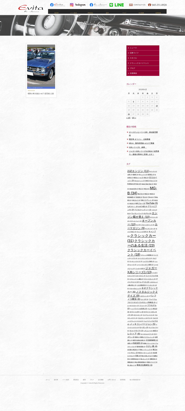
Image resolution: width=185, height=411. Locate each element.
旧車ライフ (134, 57)
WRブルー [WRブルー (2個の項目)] (140, 207)
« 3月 (128, 122)
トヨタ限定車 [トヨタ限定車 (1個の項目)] (142, 288)
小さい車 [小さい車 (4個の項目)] (151, 350)
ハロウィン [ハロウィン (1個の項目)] (144, 299)
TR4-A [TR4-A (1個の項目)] (151, 200)
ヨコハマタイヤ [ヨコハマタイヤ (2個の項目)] (136, 334)
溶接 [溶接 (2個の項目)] (138, 359)
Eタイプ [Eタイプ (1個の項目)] (153, 184)
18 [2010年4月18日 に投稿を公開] (157, 109)
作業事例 (133, 77)
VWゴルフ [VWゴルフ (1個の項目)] (136, 204)
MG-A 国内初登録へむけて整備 (141, 147)
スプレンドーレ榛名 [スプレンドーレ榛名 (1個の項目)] (136, 282)
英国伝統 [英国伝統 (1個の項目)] (131, 365)
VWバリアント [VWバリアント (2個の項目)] (147, 204)
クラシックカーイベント (139, 67)
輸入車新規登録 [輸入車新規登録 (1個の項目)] (141, 365)
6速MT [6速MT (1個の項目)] (135, 178)
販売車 (56, 383)
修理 (84, 383)
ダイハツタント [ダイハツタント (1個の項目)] (150, 282)
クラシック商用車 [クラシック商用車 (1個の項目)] (147, 258)
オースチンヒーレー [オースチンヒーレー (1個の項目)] (134, 224)
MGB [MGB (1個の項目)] (152, 197)
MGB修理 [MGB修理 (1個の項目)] (131, 200)
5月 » (134, 122)
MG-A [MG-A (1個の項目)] (146, 192)
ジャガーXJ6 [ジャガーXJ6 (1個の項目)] (140, 272)
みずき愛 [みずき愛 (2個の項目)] (142, 210)
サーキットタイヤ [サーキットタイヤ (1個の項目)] (135, 265)
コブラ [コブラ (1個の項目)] (134, 262)
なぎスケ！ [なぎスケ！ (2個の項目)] (132, 210)
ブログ (132, 72)
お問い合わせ (112, 383)
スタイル (133, 62)
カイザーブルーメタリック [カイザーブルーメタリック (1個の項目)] (145, 228)
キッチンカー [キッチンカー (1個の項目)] (150, 232)
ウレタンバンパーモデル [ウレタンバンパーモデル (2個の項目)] (141, 217)
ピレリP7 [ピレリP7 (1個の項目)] (144, 303)
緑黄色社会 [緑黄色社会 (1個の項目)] (135, 362)
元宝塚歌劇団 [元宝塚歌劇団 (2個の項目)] (152, 344)
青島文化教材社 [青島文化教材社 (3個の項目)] (144, 369)
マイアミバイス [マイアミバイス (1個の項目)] (148, 318)
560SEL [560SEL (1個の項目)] (151, 178)
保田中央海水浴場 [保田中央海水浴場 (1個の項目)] (138, 344)
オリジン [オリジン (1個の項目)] (154, 221)
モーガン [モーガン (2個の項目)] (143, 331)
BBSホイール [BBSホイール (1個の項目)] (138, 181)
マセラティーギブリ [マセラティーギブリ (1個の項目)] (145, 321)
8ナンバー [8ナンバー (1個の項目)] (143, 178)
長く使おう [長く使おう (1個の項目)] (131, 369)
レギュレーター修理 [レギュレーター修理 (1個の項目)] (151, 334)
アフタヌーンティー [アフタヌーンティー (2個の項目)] (142, 213)
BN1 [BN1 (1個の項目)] (146, 181)
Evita (30, 8)
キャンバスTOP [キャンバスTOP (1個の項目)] (142, 235)
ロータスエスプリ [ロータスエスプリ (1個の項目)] (147, 337)
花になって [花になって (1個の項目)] (144, 362)
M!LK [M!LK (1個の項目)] (141, 192)
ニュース (133, 51)
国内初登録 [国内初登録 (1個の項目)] (141, 350)
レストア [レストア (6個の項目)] (133, 337)
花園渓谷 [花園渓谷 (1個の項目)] (153, 362)
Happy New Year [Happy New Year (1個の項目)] (147, 187)
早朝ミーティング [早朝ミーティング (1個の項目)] (145, 353)
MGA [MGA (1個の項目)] (146, 197)
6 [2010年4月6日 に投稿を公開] (133, 105)
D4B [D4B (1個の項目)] (147, 184)
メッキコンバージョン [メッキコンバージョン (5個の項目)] (142, 328)
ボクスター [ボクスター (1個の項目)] (137, 318)
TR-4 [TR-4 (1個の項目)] (145, 200)
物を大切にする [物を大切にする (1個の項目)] (147, 359)
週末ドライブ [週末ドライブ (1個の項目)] (152, 365)
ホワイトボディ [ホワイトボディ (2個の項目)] (137, 315)
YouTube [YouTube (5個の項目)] (152, 207)
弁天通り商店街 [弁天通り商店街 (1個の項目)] (133, 353)
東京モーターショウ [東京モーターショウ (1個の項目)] (145, 356)
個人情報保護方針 (135, 383)
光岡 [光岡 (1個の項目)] (129, 347)
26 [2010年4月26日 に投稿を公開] (129, 118)
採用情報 (122, 383)
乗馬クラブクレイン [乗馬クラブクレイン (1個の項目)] (147, 340)
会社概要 (100, 383)
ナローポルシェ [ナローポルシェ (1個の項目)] (135, 292)
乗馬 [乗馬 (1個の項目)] (137, 340)
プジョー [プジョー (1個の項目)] (143, 309)
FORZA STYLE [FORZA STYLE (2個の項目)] (134, 187)
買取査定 (76, 383)
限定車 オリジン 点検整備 (139, 143)
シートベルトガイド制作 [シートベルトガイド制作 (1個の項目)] (145, 268)
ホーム (48, 383)
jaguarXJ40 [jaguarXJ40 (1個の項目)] (133, 192)
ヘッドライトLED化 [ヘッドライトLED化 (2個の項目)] (138, 312)
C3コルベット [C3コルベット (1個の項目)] (139, 184)
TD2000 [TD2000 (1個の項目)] (139, 200)
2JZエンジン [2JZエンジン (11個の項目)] (138, 174)
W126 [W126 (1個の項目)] (132, 207)
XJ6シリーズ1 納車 (138, 151)
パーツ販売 (65, 383)
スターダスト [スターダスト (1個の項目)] (140, 279)
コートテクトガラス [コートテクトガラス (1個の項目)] (145, 262)
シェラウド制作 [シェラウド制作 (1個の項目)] (148, 265)
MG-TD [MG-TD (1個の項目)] (141, 197)
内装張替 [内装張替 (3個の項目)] (137, 347)
